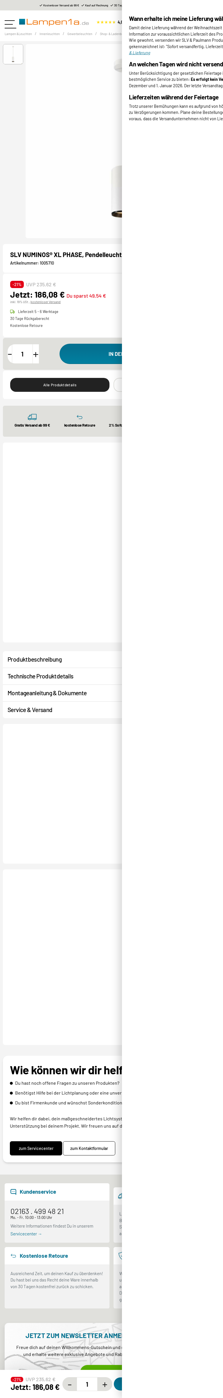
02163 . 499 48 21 (37, 1075)
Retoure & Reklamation (137, 1320)
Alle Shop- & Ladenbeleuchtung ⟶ (179, 469)
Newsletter (15, 1370)
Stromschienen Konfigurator (31, 1392)
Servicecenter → (26, 1098)
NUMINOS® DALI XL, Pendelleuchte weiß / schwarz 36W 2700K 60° (41, 876)
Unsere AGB (127, 1392)
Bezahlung (125, 1298)
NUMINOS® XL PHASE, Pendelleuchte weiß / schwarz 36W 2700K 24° (187, 876)
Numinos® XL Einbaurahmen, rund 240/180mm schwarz (41, 574)
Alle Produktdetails (60, 393)
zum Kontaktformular (93, 1013)
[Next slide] (210, 542)
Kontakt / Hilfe (27, 728)
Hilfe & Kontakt (19, 1330)
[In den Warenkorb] (137, 361)
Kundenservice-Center (26, 1360)
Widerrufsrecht (130, 1381)
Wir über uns (16, 1298)
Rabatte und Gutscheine (27, 1381)
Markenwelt (15, 1320)
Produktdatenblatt (200, 299)
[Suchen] (168, 22)
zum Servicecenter (36, 1013)
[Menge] (29, 361)
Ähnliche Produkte (163, 393)
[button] (13, 62)
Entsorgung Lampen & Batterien (146, 1360)
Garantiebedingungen (136, 1370)
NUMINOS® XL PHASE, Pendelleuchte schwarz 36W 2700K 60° (115, 876)
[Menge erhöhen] (45, 361)
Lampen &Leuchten (22, 41)
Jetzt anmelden (111, 1237)
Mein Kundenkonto (133, 1330)
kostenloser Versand (44, 309)
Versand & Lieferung (135, 1309)
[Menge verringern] (13, 361)
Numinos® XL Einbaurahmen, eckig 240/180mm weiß (113, 574)
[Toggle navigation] (10, 22)
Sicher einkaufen (20, 1309)
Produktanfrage (76, 728)
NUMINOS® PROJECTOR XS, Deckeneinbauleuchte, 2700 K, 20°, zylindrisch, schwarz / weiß (185, 574)
